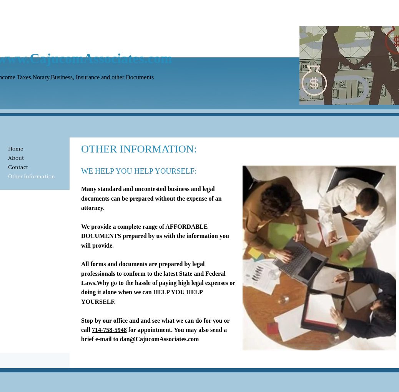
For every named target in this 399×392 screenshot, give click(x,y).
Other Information (31, 176)
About (16, 158)
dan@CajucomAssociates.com (159, 339)
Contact (18, 167)
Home (15, 149)
